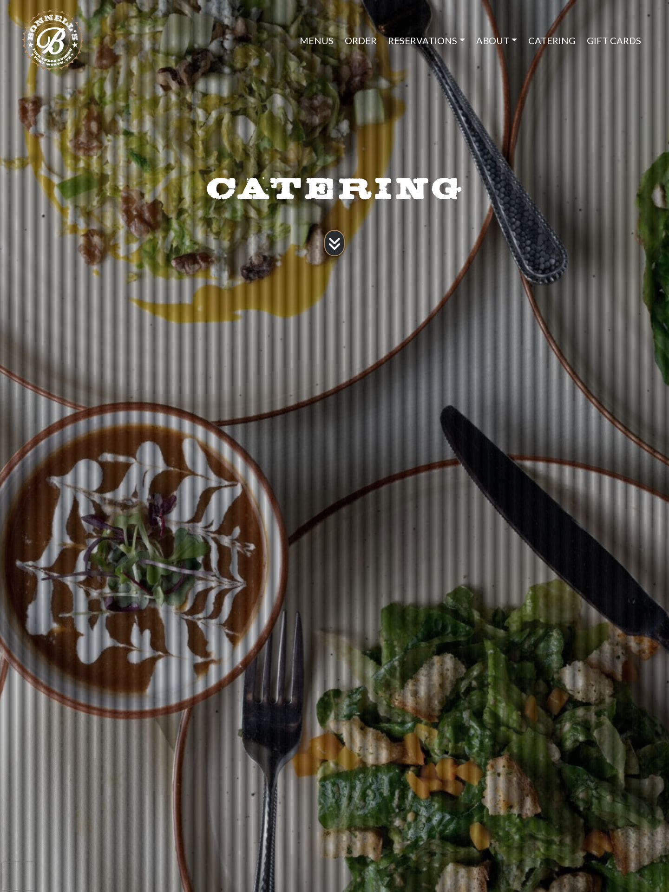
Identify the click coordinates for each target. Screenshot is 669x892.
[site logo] (69, 40)
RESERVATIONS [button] (422, 40)
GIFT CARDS (614, 40)
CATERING (552, 40)
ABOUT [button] (492, 40)
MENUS (317, 40)
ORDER (361, 40)
